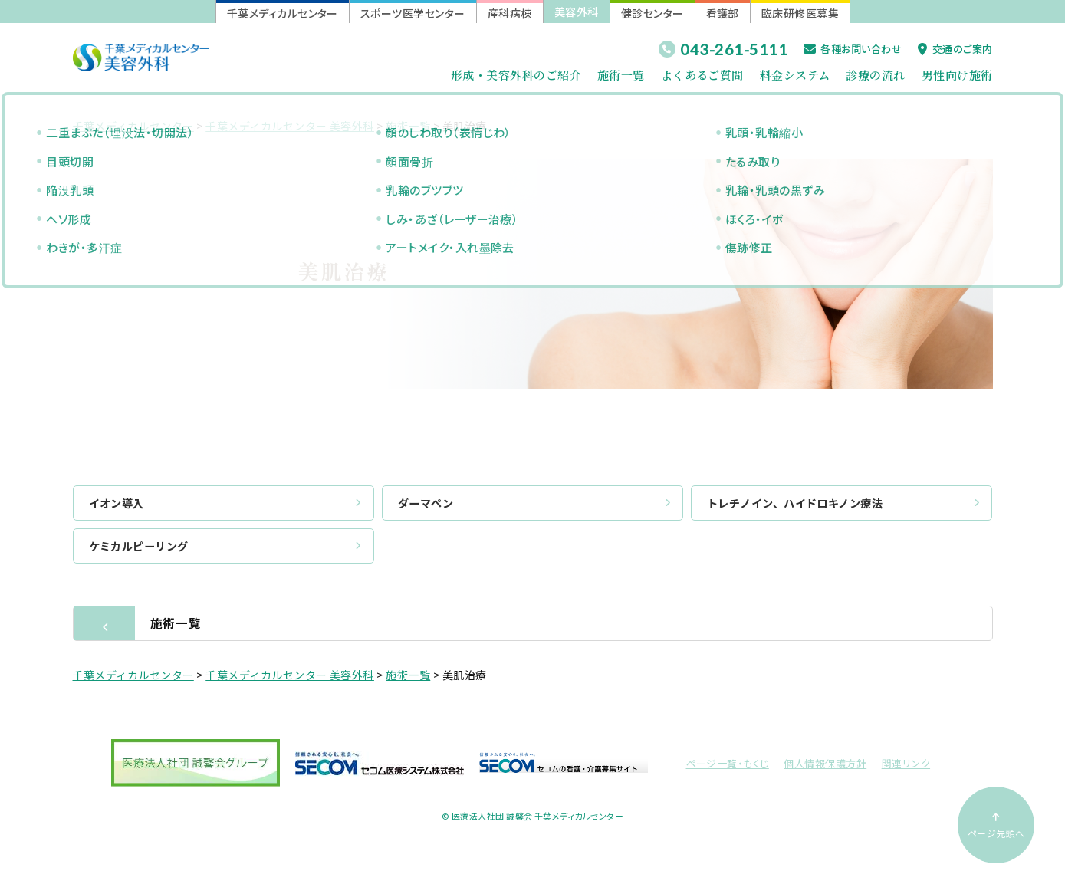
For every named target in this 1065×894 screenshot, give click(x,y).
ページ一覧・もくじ (727, 768)
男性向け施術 (957, 75)
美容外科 (576, 11)
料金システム (795, 75)
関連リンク (906, 768)
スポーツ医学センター (412, 13)
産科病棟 (510, 13)
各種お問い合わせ (853, 49)
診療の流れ (875, 75)
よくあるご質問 (702, 75)
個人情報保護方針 (825, 768)
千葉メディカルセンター (282, 13)
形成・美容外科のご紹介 (516, 75)
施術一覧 (621, 75)
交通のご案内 (955, 49)
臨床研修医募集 (800, 13)
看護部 (722, 13)
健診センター (652, 13)
